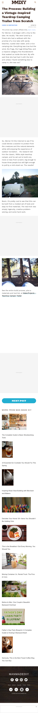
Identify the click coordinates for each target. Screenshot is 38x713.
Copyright (19, 685)
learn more (31, 30)
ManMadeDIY (19, 674)
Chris (4, 25)
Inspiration (12, 25)
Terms (28, 685)
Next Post (19, 400)
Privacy (24, 685)
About (9, 685)
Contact (14, 685)
